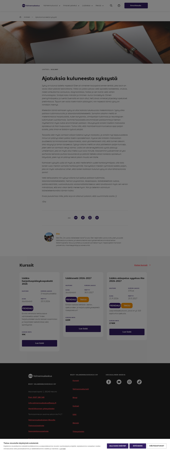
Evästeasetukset (156, 446)
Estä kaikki (137, 446)
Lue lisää (62, 449)
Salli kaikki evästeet (117, 446)
